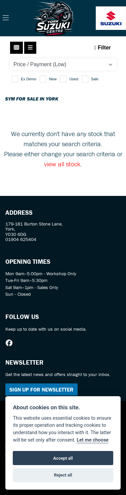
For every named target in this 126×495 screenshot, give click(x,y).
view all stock (62, 164)
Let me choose (93, 440)
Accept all (63, 458)
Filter (102, 47)
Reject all (63, 475)
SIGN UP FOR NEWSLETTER (41, 389)
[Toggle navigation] (5, 18)
